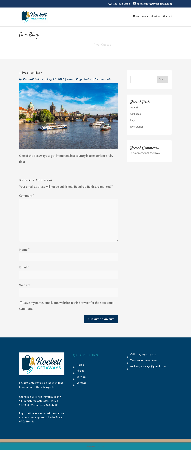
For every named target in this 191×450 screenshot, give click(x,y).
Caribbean (135, 114)
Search (162, 79)
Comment (26, 196)
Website (24, 285)
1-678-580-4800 (120, 4)
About (145, 16)
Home (136, 16)
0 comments (103, 79)
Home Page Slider (79, 79)
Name (24, 250)
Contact (167, 16)
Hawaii (134, 107)
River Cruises (136, 126)
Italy (132, 120)
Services (155, 16)
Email (24, 267)
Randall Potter (33, 79)
